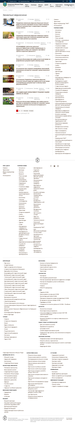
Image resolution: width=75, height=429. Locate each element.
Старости (7, 386)
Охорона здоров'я (60, 63)
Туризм (57, 73)
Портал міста (13, 1)
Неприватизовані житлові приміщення (51, 338)
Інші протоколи (32, 394)
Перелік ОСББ (44, 292)
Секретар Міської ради (11, 363)
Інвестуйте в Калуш (59, 5)
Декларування (59, 99)
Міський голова (8, 357)
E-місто (52, 5)
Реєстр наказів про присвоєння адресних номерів (55, 279)
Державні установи (58, 365)
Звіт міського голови (61, 128)
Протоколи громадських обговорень (35, 384)
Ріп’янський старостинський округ (14, 285)
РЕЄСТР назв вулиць (46, 287)
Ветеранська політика (61, 126)
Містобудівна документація (48, 277)
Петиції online (56, 384)
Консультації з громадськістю (59, 96)
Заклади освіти (56, 361)
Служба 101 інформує (61, 90)
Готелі (6, 329)
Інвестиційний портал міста (48, 267)
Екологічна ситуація (46, 309)
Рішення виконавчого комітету (37, 357)
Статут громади (9, 295)
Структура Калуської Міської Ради (13, 352)
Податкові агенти (9, 331)
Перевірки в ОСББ (45, 302)
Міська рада (40, 5)
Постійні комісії (8, 383)
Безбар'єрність (59, 151)
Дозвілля (58, 67)
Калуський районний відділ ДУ (63, 135)
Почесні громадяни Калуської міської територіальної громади (20, 306)
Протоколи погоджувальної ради (38, 381)
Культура (58, 69)
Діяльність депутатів (10, 380)
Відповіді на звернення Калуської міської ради (62, 111)
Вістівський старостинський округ (14, 275)
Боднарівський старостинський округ (15, 273)
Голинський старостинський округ (14, 277)
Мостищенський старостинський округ (16, 283)
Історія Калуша (8, 265)
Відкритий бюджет (10, 408)
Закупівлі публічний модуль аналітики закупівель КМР (12, 403)
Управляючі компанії (61, 44)
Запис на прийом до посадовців (61, 375)
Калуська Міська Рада (15, 5)
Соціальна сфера (60, 45)
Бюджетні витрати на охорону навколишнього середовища (54, 319)
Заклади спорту (56, 367)
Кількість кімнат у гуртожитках (49, 340)
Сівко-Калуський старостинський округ (16, 289)
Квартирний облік (45, 346)
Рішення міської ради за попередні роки (35, 397)
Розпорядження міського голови (38, 359)
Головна (5, 10)
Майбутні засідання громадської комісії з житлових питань (55, 343)
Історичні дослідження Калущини (14, 269)
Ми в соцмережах (57, 377)
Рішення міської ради (34, 355)
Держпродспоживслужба (63, 88)
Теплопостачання (60, 132)
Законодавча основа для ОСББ (49, 294)
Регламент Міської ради (11, 373)
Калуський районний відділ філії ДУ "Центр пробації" (63, 104)
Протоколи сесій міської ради (37, 368)
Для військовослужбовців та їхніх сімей (63, 141)
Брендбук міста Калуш (11, 271)
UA (63, 1)
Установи (7, 396)
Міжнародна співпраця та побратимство (63, 78)
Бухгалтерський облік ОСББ (48, 296)
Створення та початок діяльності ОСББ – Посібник (55, 304)
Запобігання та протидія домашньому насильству (62, 144)
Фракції (6, 382)
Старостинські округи (61, 86)
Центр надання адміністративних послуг (62, 50)
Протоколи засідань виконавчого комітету (38, 375)
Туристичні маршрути (10, 327)
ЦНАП (46, 5)
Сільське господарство (62, 55)
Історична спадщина (10, 321)
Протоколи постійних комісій (36, 367)
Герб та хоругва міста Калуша (13, 267)
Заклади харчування (10, 337)
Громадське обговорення (63, 153)
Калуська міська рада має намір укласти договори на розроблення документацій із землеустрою (33, 60)
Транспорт (58, 61)
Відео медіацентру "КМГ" (61, 23)
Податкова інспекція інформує (61, 93)
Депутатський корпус (10, 377)
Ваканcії (57, 36)
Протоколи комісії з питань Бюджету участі (36, 388)
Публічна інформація (38, 1)
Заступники (7, 361)
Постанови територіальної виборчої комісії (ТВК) (36, 391)
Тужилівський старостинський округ (15, 293)
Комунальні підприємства (59, 357)
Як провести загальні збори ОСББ (50, 300)
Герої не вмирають (60, 130)
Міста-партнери (9, 314)
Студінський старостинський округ (14, 291)
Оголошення (58, 25)
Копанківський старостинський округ (15, 279)
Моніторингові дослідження (48, 311)
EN (67, 1)
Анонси (57, 34)
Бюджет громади (9, 401)
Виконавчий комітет (10, 369)
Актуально (58, 30)
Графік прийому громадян (60, 373)
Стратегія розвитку (61, 101)
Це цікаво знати (45, 328)
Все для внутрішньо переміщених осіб (61, 120)
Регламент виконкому (10, 367)
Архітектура (58, 71)
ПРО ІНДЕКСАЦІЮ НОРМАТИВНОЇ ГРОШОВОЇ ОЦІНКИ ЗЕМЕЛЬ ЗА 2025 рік (32, 92)
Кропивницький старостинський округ (15, 281)
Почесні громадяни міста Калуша (14, 303)
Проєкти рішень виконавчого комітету (37, 364)
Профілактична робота (47, 326)
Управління (7, 392)
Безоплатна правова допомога (61, 123)
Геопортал (43, 275)
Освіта (57, 65)
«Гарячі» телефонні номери (60, 386)
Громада (33, 5)
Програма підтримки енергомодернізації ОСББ (54, 298)
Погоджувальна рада (10, 375)
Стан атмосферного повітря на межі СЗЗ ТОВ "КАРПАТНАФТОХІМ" (53, 313)
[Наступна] (25, 111)
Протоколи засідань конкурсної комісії (37, 378)
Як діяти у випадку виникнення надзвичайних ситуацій (63, 116)
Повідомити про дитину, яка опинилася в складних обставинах (55, 333)
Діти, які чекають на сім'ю (47, 324)
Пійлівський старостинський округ (14, 287)
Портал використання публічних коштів (14, 411)
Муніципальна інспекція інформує (62, 107)
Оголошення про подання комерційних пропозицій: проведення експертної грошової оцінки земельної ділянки (33, 70)
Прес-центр (27, 5)
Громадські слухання (10, 297)
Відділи (6, 394)
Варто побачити (9, 325)
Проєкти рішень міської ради (37, 361)
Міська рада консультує (62, 147)
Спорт (57, 75)
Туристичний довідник (11, 333)
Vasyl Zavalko (69, 419)
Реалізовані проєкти (46, 265)
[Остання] (31, 111)
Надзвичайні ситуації (61, 47)
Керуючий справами (10, 359)
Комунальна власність (62, 57)
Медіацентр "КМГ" (60, 138)
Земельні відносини (61, 59)
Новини (10, 10)
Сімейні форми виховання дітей (49, 330)
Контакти (7, 335)
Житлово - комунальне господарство (62, 41)
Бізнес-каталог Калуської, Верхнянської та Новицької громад (20, 309)
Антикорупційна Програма (12, 312)
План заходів (59, 38)
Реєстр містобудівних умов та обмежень (52, 281)
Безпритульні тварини (62, 149)
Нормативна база (24, 1)
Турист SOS (7, 339)
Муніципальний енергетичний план (15, 299)
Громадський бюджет (10, 406)
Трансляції (57, 21)
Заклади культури (57, 363)
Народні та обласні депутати (13, 388)
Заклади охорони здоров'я (60, 359)
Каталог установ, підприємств (49, 263)
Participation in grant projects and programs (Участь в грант (61, 82)
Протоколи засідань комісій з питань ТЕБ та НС (37, 371)
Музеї (6, 323)
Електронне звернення (59, 382)
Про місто (7, 263)
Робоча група (44, 316)
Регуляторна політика (46, 269)
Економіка (58, 53)
